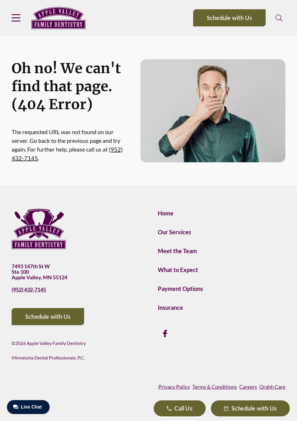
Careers (248, 387)
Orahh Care (272, 387)
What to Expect (178, 269)
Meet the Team (177, 250)
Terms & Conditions (214, 387)
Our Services (174, 232)
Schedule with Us (229, 17)
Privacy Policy (174, 387)
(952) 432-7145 (29, 289)
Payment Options (180, 288)
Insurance (170, 307)
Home (165, 213)
